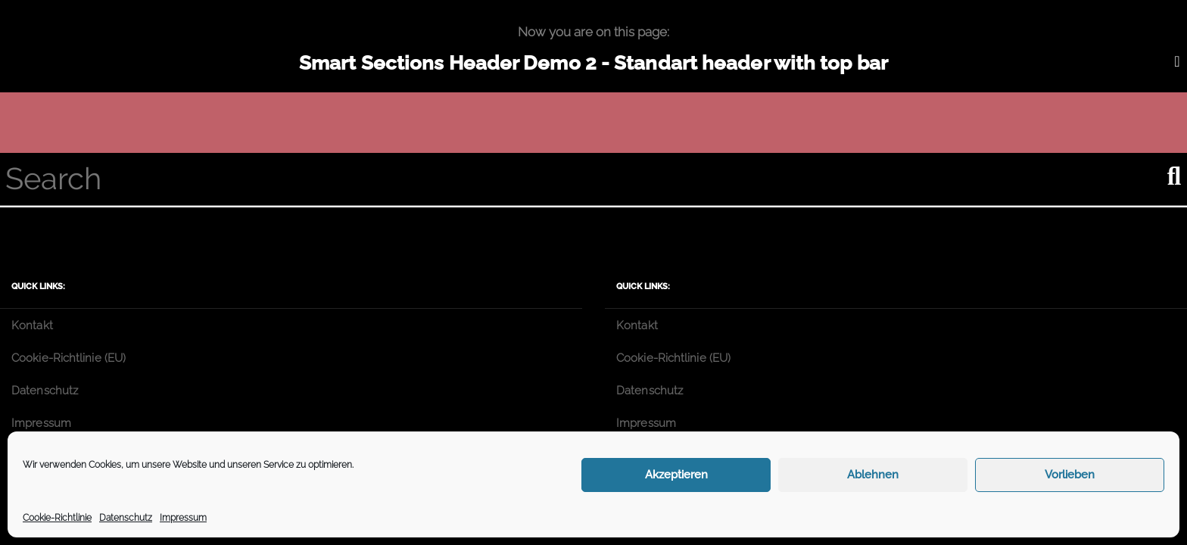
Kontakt (32, 325)
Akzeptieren (676, 474)
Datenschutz (125, 517)
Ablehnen (873, 474)
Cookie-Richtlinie (57, 517)
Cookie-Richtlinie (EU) (68, 358)
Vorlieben (1070, 474)
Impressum (183, 517)
